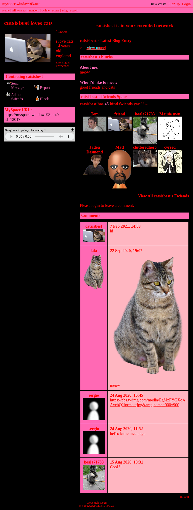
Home (6, 10)
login (95, 205)
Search (74, 10)
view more (95, 47)
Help (97, 502)
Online (46, 10)
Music (56, 10)
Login (186, 4)
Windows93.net (104, 506)
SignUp (174, 4)
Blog (65, 10)
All (19, 10)
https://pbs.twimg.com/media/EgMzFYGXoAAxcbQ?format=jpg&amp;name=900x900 (147, 402)
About (89, 502)
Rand (34, 10)
